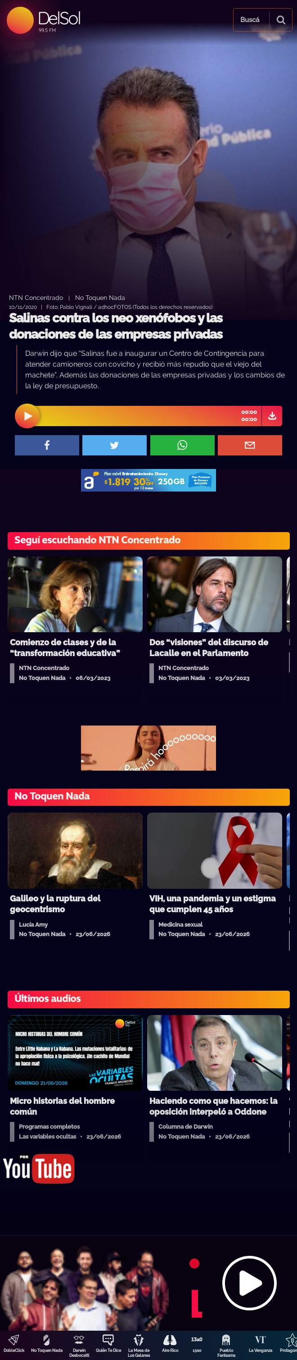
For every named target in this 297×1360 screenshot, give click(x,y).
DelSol (58, 18)
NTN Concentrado (36, 297)
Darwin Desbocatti (79, 1353)
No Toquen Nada (47, 1350)
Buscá (249, 20)
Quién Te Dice (108, 1350)
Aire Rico (170, 1350)
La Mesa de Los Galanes (139, 1353)
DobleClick (14, 1350)
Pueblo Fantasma (226, 1353)
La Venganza (260, 1350)
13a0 (197, 1350)
